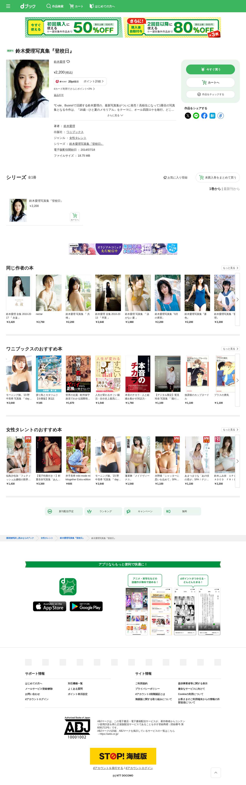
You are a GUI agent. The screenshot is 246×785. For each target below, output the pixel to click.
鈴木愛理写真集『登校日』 (46, 200)
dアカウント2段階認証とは (150, 694)
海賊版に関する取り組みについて (153, 699)
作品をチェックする (213, 94)
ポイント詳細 (92, 81)
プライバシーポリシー (147, 688)
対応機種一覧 (75, 683)
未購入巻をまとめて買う (220, 177)
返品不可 (59, 95)
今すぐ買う (213, 69)
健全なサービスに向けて (191, 688)
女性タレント (77, 137)
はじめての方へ (33, 683)
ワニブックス (75, 132)
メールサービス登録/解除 (39, 688)
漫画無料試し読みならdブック (20, 538)
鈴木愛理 (59, 61)
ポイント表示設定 (78, 694)
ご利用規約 (141, 683)
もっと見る (229, 267)
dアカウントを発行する (108, 768)
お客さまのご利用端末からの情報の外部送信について (199, 701)
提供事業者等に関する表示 (192, 683)
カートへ (213, 82)
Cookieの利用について (190, 694)
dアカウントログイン (37, 699)
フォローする (68, 62)
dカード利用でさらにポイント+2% (73, 88)
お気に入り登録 (177, 177)
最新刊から (232, 189)
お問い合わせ (32, 694)
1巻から (215, 189)
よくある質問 (75, 688)
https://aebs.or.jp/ (109, 734)
